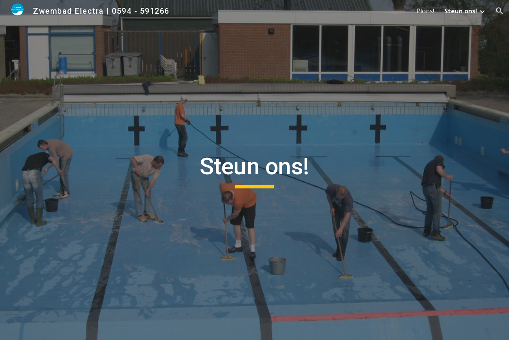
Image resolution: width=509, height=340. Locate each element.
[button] (499, 11)
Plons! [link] (425, 11)
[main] (255, 170)
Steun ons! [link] (460, 11)
